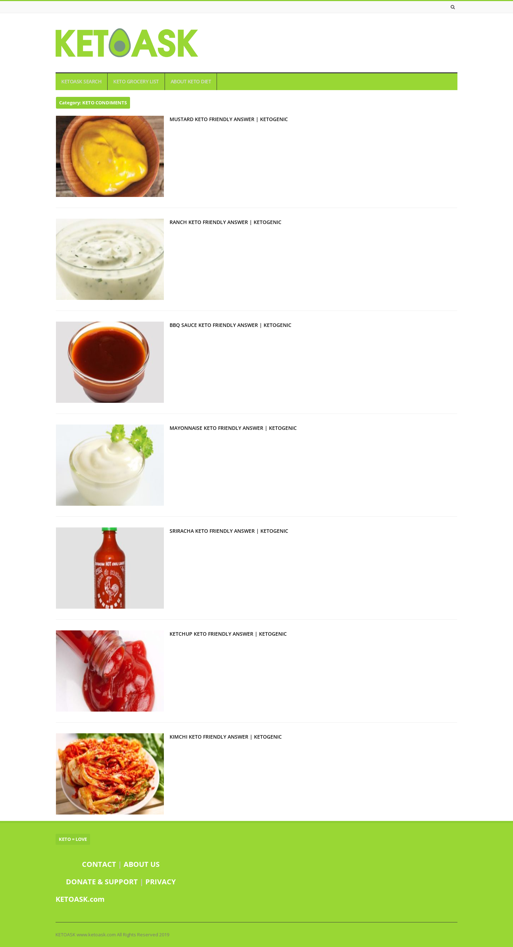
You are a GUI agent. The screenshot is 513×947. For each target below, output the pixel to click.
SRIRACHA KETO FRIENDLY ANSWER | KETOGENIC (229, 530)
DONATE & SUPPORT (103, 881)
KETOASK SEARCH (81, 81)
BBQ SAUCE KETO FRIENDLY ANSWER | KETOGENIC (230, 325)
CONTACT (99, 864)
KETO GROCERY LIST (136, 81)
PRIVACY (160, 881)
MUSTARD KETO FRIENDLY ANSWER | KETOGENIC (229, 119)
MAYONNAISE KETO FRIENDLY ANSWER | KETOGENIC (233, 428)
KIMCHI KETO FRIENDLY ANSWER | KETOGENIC (226, 736)
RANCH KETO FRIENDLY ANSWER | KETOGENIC (225, 222)
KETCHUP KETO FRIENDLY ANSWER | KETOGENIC (228, 633)
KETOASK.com (80, 899)
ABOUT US (142, 864)
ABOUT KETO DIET (191, 81)
